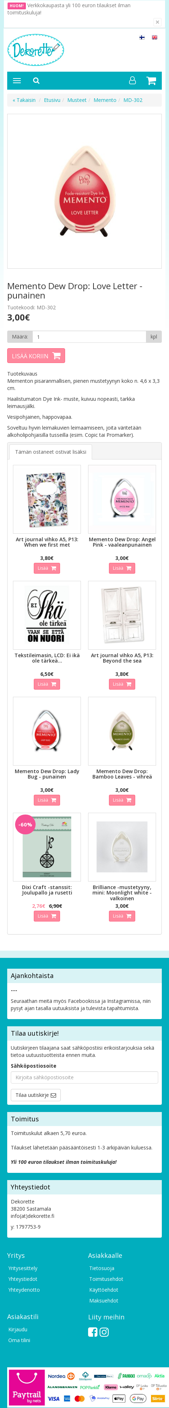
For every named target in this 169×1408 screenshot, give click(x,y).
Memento (105, 100)
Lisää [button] (43, 568)
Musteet (77, 100)
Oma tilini (19, 1340)
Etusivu (52, 100)
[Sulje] (157, 22)
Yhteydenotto (24, 1289)
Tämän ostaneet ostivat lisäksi (50, 451)
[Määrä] (89, 337)
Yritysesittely (22, 1268)
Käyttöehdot (103, 1289)
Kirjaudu (17, 1329)
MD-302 (132, 100)
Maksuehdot (103, 1300)
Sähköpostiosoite (33, 1065)
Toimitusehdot (106, 1278)
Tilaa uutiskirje (32, 1094)
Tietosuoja (101, 1268)
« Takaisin (24, 100)
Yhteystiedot (22, 1278)
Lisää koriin (30, 356)
